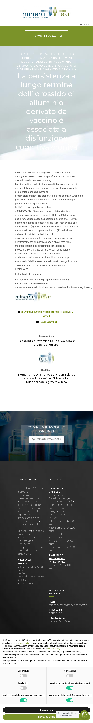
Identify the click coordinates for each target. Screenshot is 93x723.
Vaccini (46, 315)
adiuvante (26, 311)
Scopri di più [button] (46, 710)
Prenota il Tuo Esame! (46, 35)
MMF (72, 311)
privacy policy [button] (24, 643)
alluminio (37, 311)
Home (23, 54)
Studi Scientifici (50, 54)
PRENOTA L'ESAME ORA (46, 436)
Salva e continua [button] (46, 717)
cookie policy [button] (54, 649)
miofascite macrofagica (55, 311)
